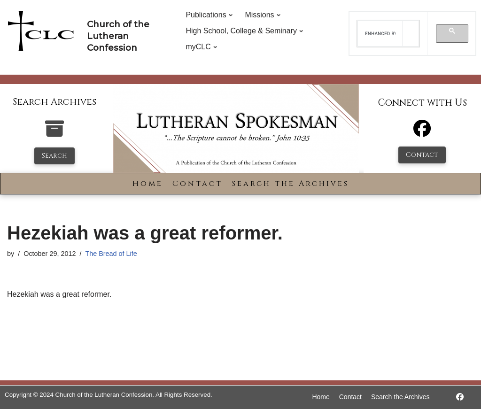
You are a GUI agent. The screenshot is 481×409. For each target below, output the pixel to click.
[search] (380, 33)
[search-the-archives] (54, 133)
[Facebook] (422, 132)
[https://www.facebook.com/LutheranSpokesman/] (460, 397)
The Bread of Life (111, 253)
